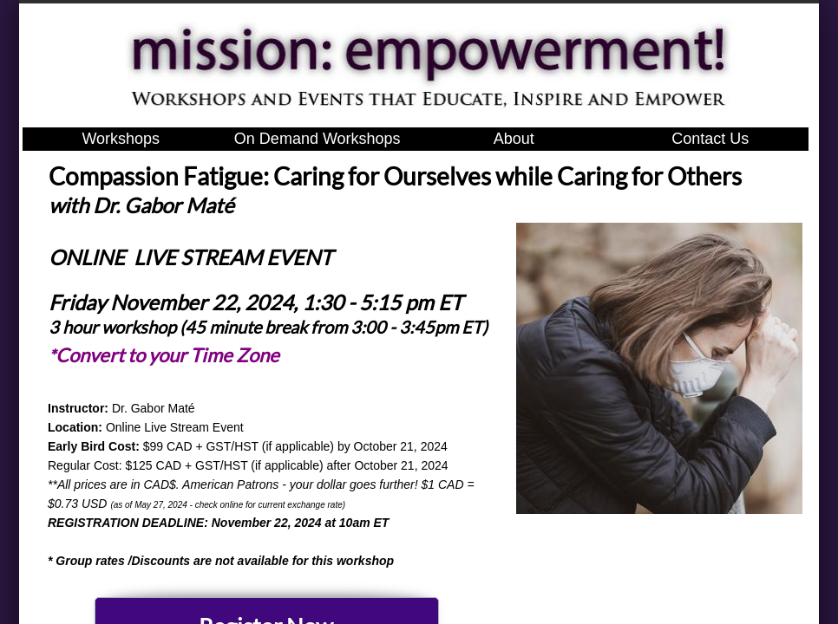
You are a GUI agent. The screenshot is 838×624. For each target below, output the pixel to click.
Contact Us (710, 138)
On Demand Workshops (317, 138)
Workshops (121, 138)
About (514, 138)
